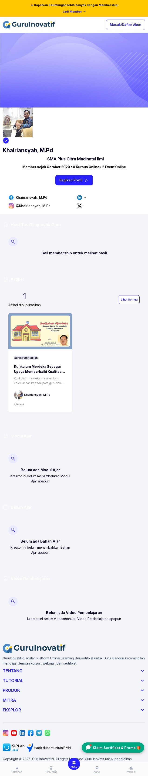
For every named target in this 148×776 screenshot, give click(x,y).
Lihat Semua (129, 299)
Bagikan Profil (74, 180)
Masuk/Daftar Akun (125, 25)
